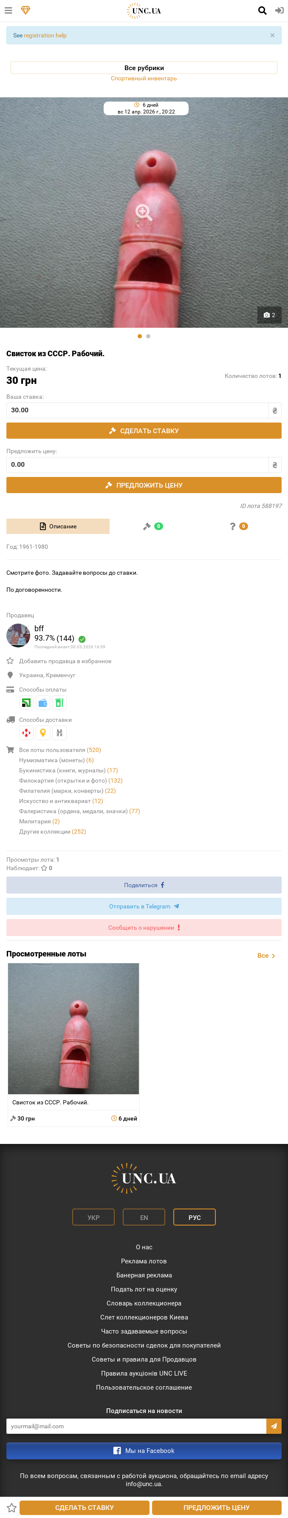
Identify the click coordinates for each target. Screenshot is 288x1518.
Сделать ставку (84, 1508)
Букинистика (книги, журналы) (68, 770)
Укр (94, 1218)
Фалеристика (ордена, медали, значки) (79, 811)
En (144, 1218)
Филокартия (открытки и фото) (71, 780)
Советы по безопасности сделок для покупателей (144, 1345)
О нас (144, 1247)
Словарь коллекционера (144, 1303)
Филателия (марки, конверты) (67, 790)
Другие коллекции (52, 831)
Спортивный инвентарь (144, 78)
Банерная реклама (144, 1275)
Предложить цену (217, 1508)
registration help (45, 35)
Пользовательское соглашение (144, 1387)
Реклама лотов (144, 1261)
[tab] (58, 526)
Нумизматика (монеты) (56, 760)
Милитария (39, 821)
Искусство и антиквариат (61, 800)
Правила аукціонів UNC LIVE (144, 1373)
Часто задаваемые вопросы (144, 1331)
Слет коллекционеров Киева (144, 1317)
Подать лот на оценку (144, 1289)
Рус (195, 1218)
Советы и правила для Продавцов (144, 1359)
